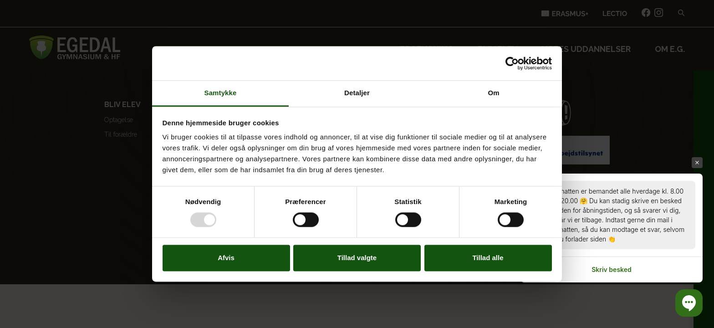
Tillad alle (487, 257)
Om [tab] (493, 93)
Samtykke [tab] (220, 93)
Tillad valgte (357, 257)
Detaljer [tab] (357, 93)
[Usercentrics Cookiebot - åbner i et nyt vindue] (512, 63)
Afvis (226, 257)
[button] (689, 303)
